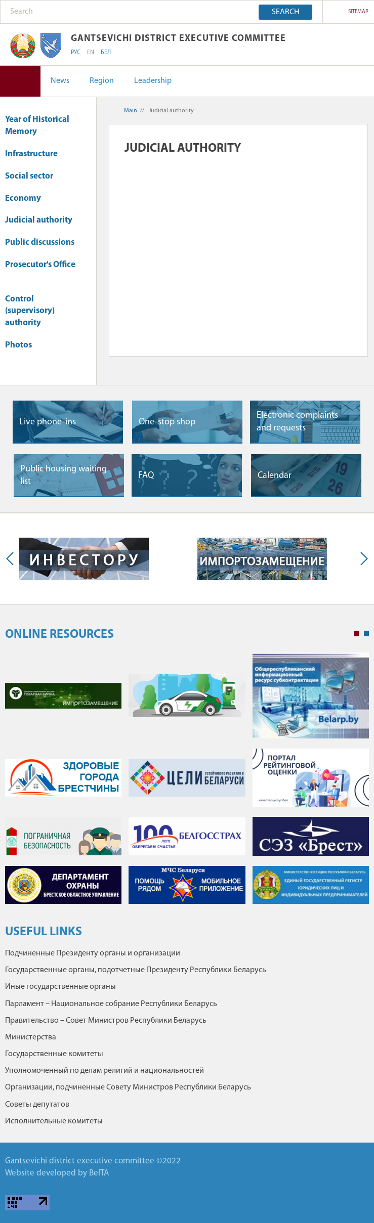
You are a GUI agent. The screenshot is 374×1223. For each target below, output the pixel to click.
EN (90, 53)
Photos (18, 345)
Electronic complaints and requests (297, 422)
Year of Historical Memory (37, 125)
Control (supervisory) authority (30, 311)
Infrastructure (36, 154)
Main (130, 111)
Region (102, 81)
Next (362, 558)
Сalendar (275, 476)
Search (285, 12)
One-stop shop (167, 422)
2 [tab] (366, 633)
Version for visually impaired (20, 81)
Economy (28, 198)
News (60, 81)
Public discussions (39, 242)
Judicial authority (38, 220)
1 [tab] (356, 633)
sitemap (358, 12)
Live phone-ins (47, 422)
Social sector (34, 176)
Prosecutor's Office (40, 269)
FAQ (146, 476)
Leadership (153, 81)
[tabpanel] (187, 783)
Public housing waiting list (63, 475)
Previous (12, 558)
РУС (75, 53)
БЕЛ (106, 53)
